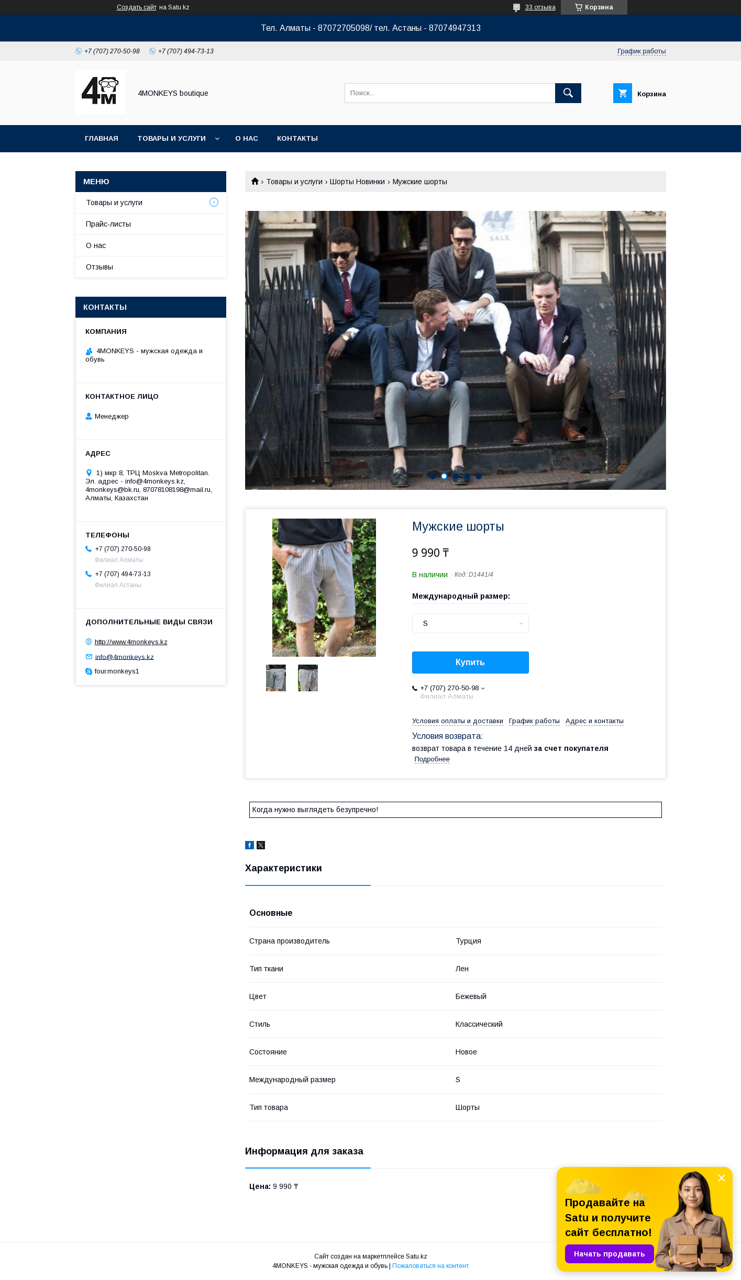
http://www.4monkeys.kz (131, 642)
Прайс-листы (108, 224)
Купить (470, 662)
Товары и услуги (171, 138)
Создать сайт (137, 7)
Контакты (297, 138)
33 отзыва (540, 7)
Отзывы (99, 267)
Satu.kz (416, 1256)
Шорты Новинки (357, 181)
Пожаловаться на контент (430, 1266)
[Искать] (568, 93)
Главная (101, 138)
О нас (246, 138)
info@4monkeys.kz (124, 656)
